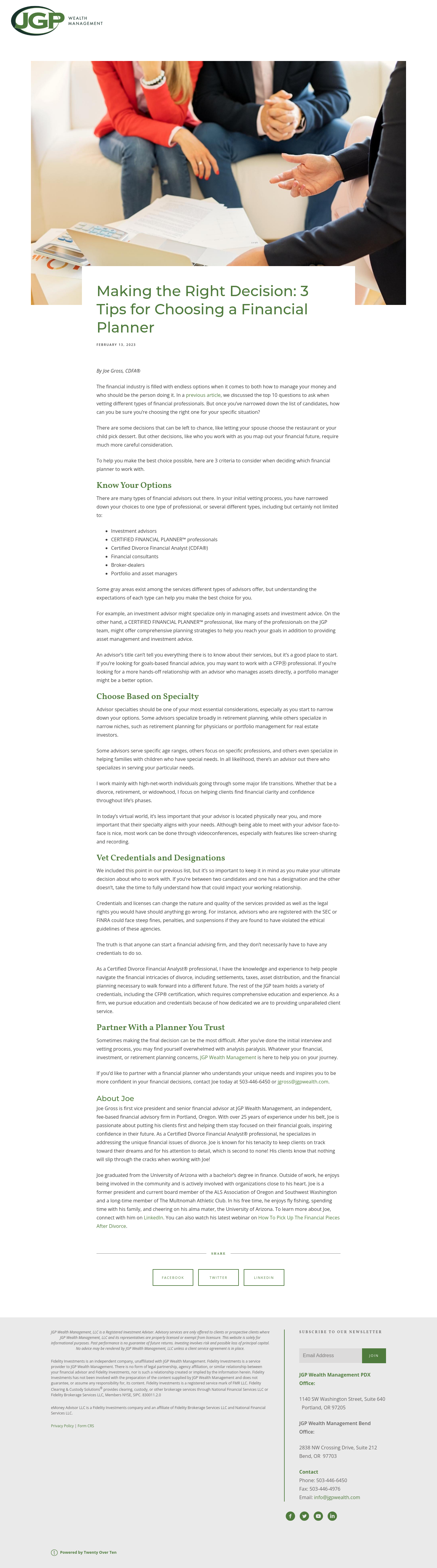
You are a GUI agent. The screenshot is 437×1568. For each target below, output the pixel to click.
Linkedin (264, 1277)
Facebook (173, 1277)
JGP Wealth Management (228, 1057)
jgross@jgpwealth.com (303, 1081)
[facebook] (290, 1516)
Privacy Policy (62, 1425)
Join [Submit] (374, 1355)
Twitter (218, 1277)
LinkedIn (153, 1217)
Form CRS (86, 1425)
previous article (203, 395)
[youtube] (318, 1516)
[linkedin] (332, 1516)
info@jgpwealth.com (337, 1497)
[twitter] (304, 1516)
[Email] (330, 1355)
